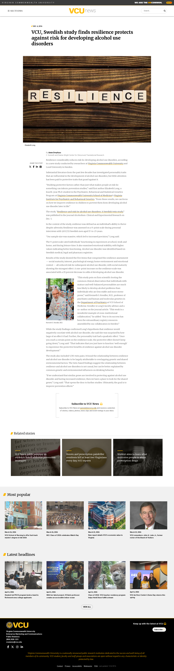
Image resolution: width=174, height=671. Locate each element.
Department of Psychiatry (94, 302)
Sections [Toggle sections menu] (15, 11)
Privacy (67, 666)
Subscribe (159, 630)
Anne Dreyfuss (54, 153)
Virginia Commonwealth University (28, 3)
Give (169, 3)
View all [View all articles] (87, 607)
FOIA (96, 666)
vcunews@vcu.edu (14, 642)
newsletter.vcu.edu (88, 408)
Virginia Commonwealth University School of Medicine (84, 195)
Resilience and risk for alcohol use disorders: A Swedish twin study (90, 211)
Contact (60, 666)
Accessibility (77, 666)
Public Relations (13, 637)
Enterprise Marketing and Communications (24, 634)
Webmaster (88, 666)
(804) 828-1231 (12, 639)
